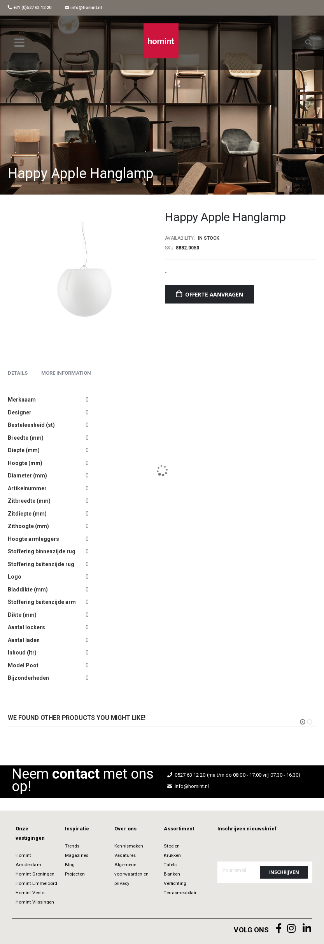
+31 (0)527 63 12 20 (29, 7)
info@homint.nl (83, 7)
